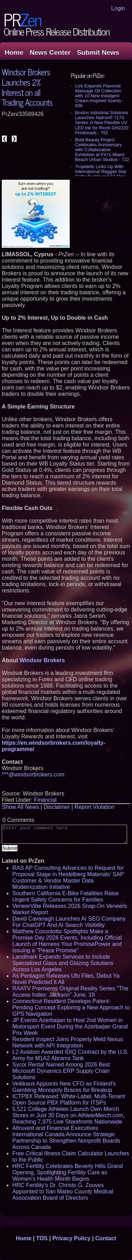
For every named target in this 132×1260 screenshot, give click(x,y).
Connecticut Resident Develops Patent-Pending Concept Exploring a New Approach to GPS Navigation (71, 1007)
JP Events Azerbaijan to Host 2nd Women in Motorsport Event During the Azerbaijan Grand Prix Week (70, 1026)
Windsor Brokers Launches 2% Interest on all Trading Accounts (27, 87)
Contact (106, 1238)
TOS (42, 1238)
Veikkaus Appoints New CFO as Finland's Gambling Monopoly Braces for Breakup (64, 1087)
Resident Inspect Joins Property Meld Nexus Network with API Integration (67, 1042)
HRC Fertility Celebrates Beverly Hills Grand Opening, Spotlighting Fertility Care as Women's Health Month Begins (67, 1172)
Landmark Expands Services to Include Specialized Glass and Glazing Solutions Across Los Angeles (62, 963)
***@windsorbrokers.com (33, 774)
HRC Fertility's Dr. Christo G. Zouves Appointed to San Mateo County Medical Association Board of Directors (62, 1191)
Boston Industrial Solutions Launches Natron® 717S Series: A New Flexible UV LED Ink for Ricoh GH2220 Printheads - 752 (101, 122)
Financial (45, 800)
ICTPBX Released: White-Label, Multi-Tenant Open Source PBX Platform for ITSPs (68, 1099)
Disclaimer (57, 807)
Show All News (20, 807)
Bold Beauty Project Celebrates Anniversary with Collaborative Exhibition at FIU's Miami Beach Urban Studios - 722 (102, 149)
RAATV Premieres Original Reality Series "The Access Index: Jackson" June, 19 (70, 991)
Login (118, 8)
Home (14, 52)
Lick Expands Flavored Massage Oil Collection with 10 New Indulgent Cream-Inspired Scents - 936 (99, 95)
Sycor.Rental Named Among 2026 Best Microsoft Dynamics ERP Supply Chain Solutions (61, 1071)
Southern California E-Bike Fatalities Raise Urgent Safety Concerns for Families (65, 896)
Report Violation (95, 807)
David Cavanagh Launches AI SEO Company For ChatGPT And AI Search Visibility (69, 922)
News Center (50, 52)
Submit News (98, 52)
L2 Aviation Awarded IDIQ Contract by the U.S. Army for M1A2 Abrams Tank (70, 1055)
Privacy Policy (71, 1238)
